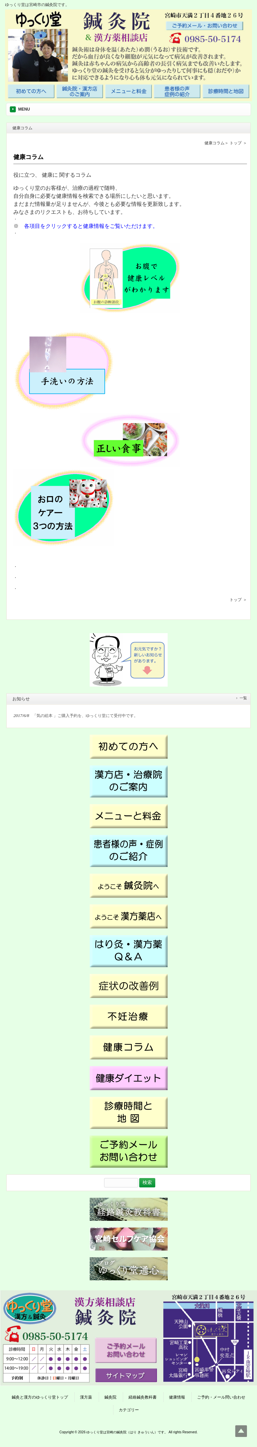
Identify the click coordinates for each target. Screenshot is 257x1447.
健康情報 (177, 1397)
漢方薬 (86, 1397)
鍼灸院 (110, 1397)
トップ (236, 143)
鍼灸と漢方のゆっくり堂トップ (40, 1397)
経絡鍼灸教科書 (142, 1397)
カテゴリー (129, 1410)
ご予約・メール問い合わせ (221, 1397)
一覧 (243, 698)
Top (241, 1431)
